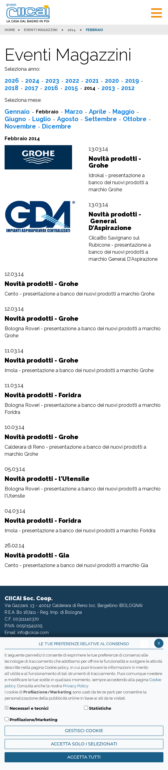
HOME (10, 30)
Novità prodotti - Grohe (115, 162)
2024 (32, 80)
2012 (128, 88)
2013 (108, 88)
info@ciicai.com (33, 632)
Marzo (74, 111)
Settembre (101, 119)
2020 (112, 80)
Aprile (97, 111)
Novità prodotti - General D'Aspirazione (115, 221)
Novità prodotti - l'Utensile (47, 478)
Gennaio (17, 111)
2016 (51, 88)
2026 (12, 80)
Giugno (15, 119)
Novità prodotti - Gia (37, 555)
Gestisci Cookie (84, 730)
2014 (71, 30)
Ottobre (135, 119)
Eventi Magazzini (40, 30)
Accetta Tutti (84, 757)
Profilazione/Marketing (33, 719)
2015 (71, 88)
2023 (52, 80)
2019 (132, 80)
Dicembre (56, 126)
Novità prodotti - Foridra (43, 395)
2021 (92, 80)
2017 (31, 88)
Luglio (41, 119)
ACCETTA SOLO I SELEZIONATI (84, 744)
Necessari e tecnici (29, 708)
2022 (72, 80)
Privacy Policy (75, 686)
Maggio (124, 111)
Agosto (67, 119)
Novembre (20, 126)
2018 (11, 88)
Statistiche (100, 708)
